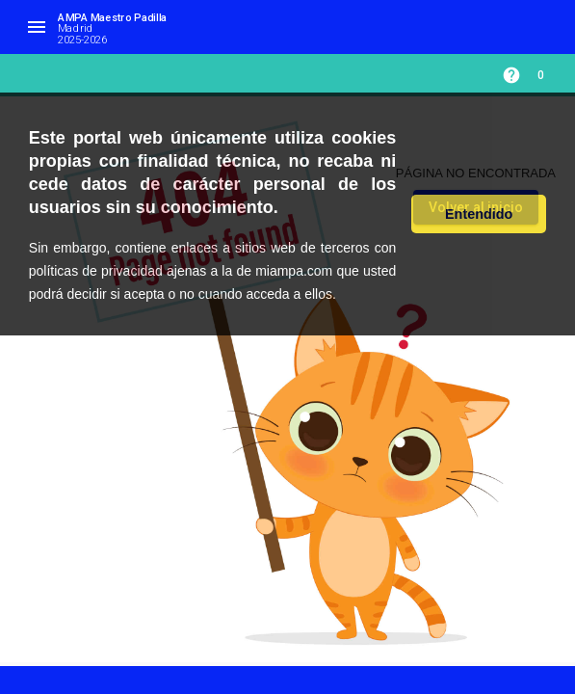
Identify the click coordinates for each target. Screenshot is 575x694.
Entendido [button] (478, 214)
